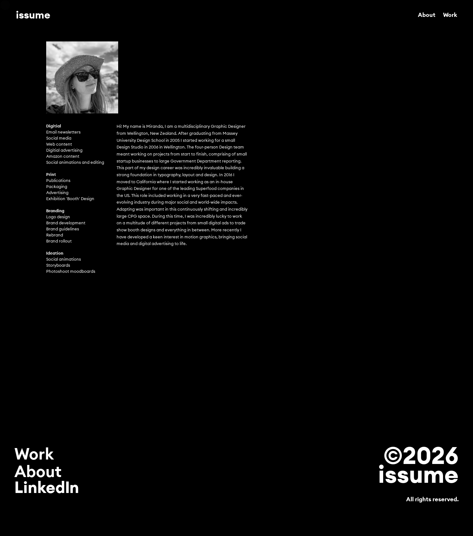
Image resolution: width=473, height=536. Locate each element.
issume (33, 14)
